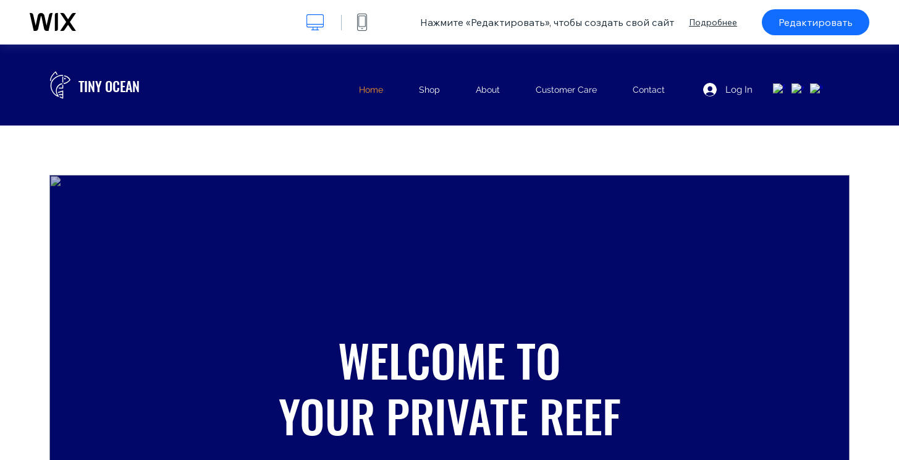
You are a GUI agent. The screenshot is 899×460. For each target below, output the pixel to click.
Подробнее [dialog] (713, 22)
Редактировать (816, 22)
